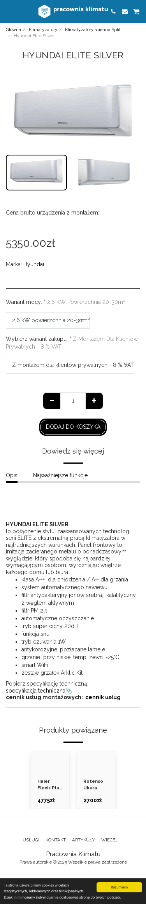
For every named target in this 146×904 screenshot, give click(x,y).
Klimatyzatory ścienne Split (93, 29)
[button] (8, 11)
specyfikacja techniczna (35, 691)
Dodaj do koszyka (73, 427)
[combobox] (48, 320)
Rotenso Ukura (93, 784)
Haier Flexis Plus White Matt (49, 784)
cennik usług (103, 697)
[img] (50, 761)
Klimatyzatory (43, 29)
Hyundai (33, 264)
